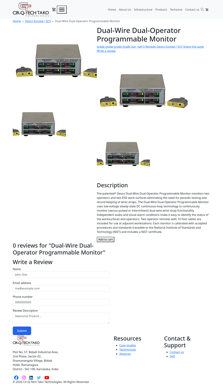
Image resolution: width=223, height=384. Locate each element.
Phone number (23, 297)
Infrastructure (143, 10)
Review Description (25, 311)
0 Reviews (127, 47)
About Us (125, 10)
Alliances (125, 354)
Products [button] (161, 10)
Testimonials (127, 350)
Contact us (192, 10)
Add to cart (105, 239)
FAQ (172, 356)
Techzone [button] (176, 10)
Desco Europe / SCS (38, 21)
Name (17, 269)
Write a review (106, 51)
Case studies (127, 345)
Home (112, 10)
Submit (22, 331)
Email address (22, 283)
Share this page (193, 47)
